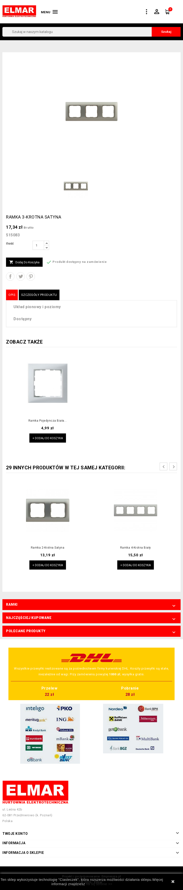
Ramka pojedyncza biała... (47, 420)
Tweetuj (21, 276)
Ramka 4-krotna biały (135, 547)
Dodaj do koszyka (24, 262)
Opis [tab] (11, 295)
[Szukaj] (91, 32)
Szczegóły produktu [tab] (39, 295)
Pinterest (31, 276)
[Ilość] (38, 245)
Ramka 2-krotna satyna (48, 547)
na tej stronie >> (99, 884)
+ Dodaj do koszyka (48, 438)
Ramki (12, 604)
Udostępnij (10, 276)
